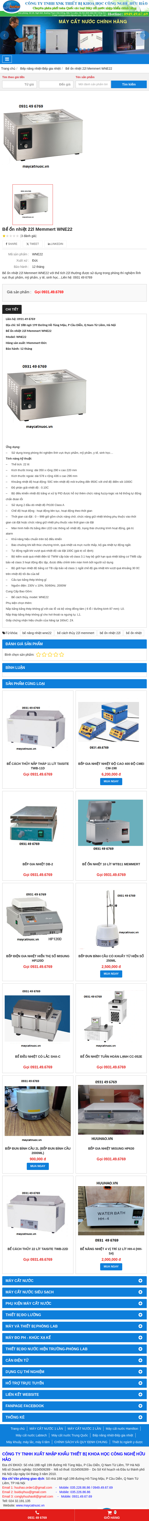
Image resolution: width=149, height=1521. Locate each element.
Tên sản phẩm (85, 77)
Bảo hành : (21, 266)
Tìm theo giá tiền (13, 77)
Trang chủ (18, 1428)
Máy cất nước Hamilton (122, 1428)
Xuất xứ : (22, 260)
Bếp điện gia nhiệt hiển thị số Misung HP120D (38, 958)
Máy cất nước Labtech (31, 1435)
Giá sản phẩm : (19, 292)
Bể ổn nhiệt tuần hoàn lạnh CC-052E (111, 1056)
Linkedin (55, 244)
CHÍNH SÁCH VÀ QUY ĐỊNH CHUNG (81, 1442)
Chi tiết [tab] (12, 309)
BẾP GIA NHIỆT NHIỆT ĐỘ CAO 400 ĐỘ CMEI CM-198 (111, 766)
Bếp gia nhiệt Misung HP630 (111, 1148)
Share (11, 244)
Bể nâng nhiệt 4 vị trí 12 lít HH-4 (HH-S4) (111, 1251)
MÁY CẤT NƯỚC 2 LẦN (84, 1428)
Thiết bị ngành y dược (127, 1442)
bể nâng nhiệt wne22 (37, 633)
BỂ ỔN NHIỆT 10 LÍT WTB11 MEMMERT (111, 864)
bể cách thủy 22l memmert (75, 633)
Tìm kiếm (129, 84)
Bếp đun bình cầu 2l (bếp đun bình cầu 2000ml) (38, 1151)
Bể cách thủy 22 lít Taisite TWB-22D (38, 1249)
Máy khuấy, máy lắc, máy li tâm (28, 1442)
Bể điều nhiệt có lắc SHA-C (37, 1056)
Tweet (32, 244)
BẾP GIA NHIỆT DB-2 (38, 864)
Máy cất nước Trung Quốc (70, 1435)
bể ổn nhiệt (134, 633)
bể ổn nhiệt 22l (110, 633)
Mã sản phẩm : (18, 254)
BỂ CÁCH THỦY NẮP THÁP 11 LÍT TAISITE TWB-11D (38, 766)
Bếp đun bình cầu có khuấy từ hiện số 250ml (111, 958)
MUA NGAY (111, 781)
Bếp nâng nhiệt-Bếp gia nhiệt (113, 1435)
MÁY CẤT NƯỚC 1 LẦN (46, 1428)
